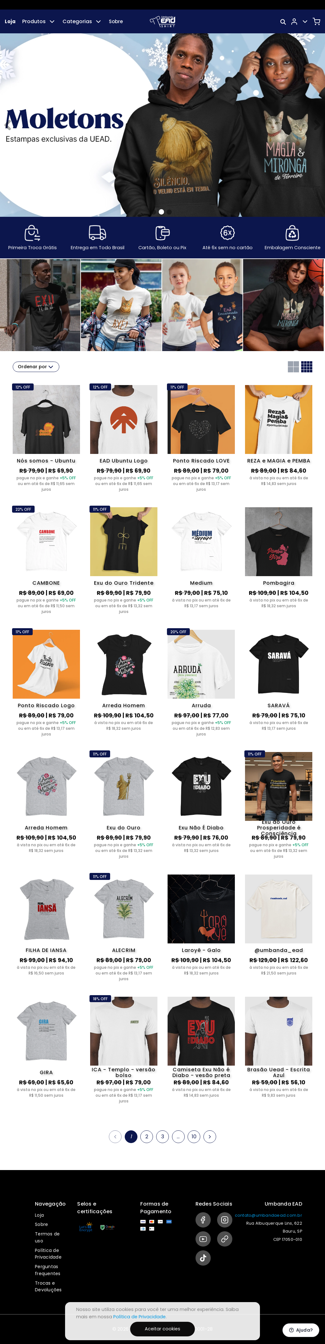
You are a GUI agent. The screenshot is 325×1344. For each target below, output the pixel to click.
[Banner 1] (161, 212)
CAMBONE (46, 583)
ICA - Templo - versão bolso (124, 1072)
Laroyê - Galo (201, 950)
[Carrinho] (316, 21)
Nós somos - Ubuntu (46, 460)
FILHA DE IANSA (46, 950)
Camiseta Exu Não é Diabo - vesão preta (201, 1072)
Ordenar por (36, 367)
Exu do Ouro (124, 827)
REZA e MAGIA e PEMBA (278, 460)
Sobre (116, 21)
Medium (201, 583)
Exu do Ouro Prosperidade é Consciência (279, 828)
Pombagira (279, 583)
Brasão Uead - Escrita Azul (278, 1072)
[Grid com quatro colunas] (306, 366)
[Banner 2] (169, 212)
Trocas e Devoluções (48, 1286)
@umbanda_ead (279, 950)
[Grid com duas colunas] (293, 366)
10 (194, 1136)
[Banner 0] (153, 212)
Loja (10, 21)
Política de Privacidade (48, 1254)
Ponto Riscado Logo (46, 705)
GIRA (46, 1072)
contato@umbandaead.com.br (268, 1215)
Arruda (201, 705)
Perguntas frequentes (48, 1270)
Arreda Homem (123, 705)
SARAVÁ (279, 705)
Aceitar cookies (162, 1329)
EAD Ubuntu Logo (124, 460)
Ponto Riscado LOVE (201, 460)
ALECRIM (124, 950)
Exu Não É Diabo (201, 827)
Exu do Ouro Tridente (124, 583)
